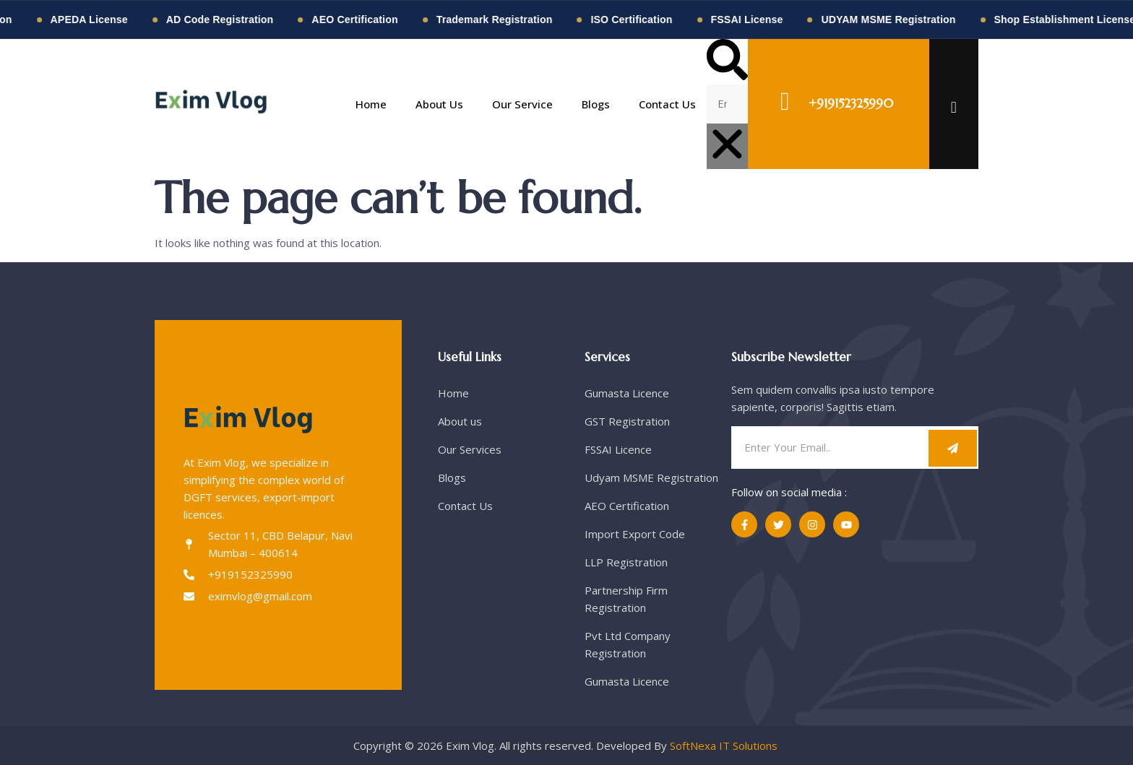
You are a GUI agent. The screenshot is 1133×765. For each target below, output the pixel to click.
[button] (727, 62)
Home (371, 104)
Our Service (522, 104)
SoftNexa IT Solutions (725, 745)
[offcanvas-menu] (954, 107)
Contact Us (667, 104)
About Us (439, 104)
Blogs (596, 104)
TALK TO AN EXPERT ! (857, 89)
